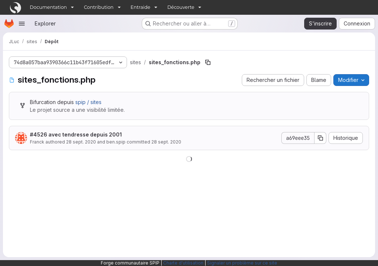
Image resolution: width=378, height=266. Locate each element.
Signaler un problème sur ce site (242, 263)
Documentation (48, 7)
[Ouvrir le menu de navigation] (22, 24)
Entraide (141, 7)
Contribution (98, 7)
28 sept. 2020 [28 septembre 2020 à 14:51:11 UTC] (81, 142)
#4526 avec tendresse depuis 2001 (76, 134)
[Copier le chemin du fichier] (208, 62)
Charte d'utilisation (183, 263)
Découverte (180, 7)
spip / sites (88, 102)
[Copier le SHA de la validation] (320, 138)
